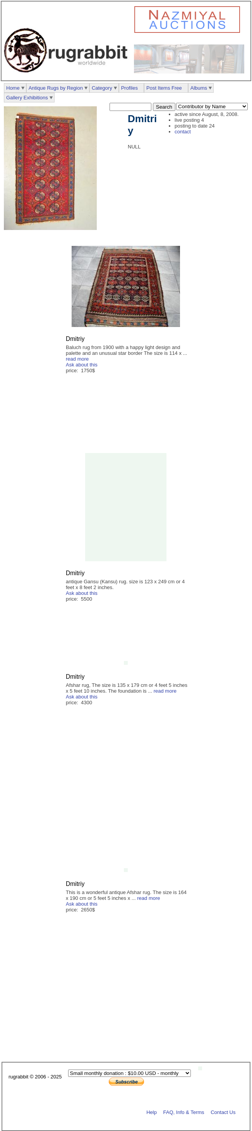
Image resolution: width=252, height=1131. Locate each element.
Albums (198, 88)
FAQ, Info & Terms (183, 1112)
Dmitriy (75, 339)
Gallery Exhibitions (27, 97)
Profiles (129, 88)
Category (102, 88)
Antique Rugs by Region (56, 88)
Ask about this (82, 365)
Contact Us (223, 1112)
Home (13, 88)
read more (77, 359)
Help (151, 1112)
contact (183, 132)
